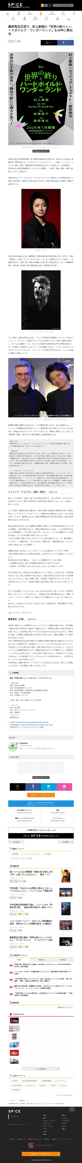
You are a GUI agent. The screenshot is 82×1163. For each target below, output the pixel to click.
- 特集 (63, 1129)
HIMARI (14, 1081)
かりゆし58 (29, 1085)
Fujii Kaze (42, 1085)
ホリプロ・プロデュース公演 (21, 858)
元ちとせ (63, 1085)
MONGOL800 (16, 1085)
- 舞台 (44, 1118)
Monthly (62, 960)
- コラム (63, 1126)
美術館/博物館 (46, 1081)
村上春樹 (47, 854)
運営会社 (12, 1139)
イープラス (12, 1100)
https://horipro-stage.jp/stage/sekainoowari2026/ (32, 722)
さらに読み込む (47, 1069)
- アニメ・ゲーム (47, 1126)
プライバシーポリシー (65, 1139)
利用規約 (54, 1139)
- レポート (64, 1123)
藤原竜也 (15, 854)
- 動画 (63, 1115)
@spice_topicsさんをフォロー (18, 1124)
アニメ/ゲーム (60, 1081)
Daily (19, 960)
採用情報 (46, 1139)
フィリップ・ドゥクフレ (31, 854)
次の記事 (68, 842)
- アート (45, 1129)
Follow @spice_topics (24, 813)
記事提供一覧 (21, 1139)
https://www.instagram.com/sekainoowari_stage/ (37, 725)
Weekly (41, 960)
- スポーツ (46, 1131)
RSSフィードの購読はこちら (42, 795)
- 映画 (44, 1134)
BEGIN (52, 1085)
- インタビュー (65, 1121)
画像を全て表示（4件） (41, 151)
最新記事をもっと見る (65, 1007)
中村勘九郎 (15, 1090)
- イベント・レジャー (49, 1121)
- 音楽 (44, 1115)
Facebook (15, 1116)
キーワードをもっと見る (64, 1095)
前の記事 (14, 842)
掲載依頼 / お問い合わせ (35, 1139)
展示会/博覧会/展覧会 (29, 1081)
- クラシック (46, 1123)
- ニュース (64, 1118)
